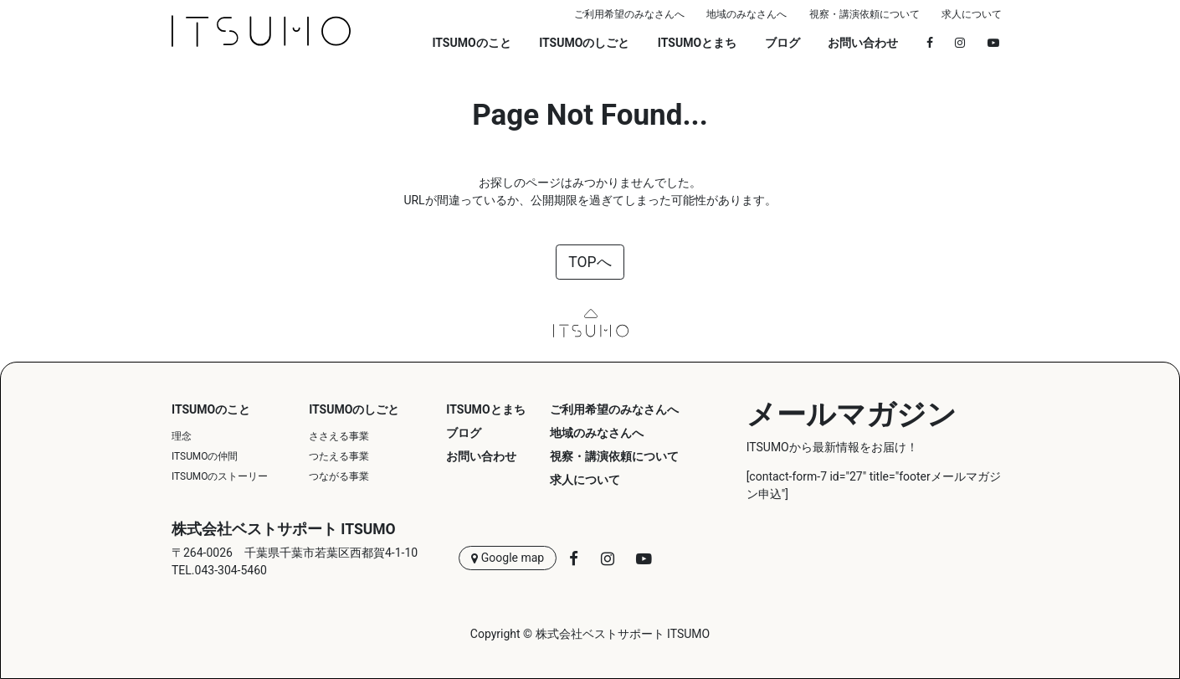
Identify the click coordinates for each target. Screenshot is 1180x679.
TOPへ (589, 262)
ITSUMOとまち (697, 42)
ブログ (782, 42)
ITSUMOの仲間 (205, 456)
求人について (971, 14)
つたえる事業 (339, 456)
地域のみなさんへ (746, 14)
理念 (182, 436)
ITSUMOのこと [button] (471, 42)
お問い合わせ (863, 42)
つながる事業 (339, 476)
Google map (507, 558)
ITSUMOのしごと (354, 409)
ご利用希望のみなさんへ (629, 14)
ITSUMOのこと (211, 409)
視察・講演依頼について (864, 14)
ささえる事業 (339, 436)
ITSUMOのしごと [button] (584, 42)
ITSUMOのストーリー (220, 476)
